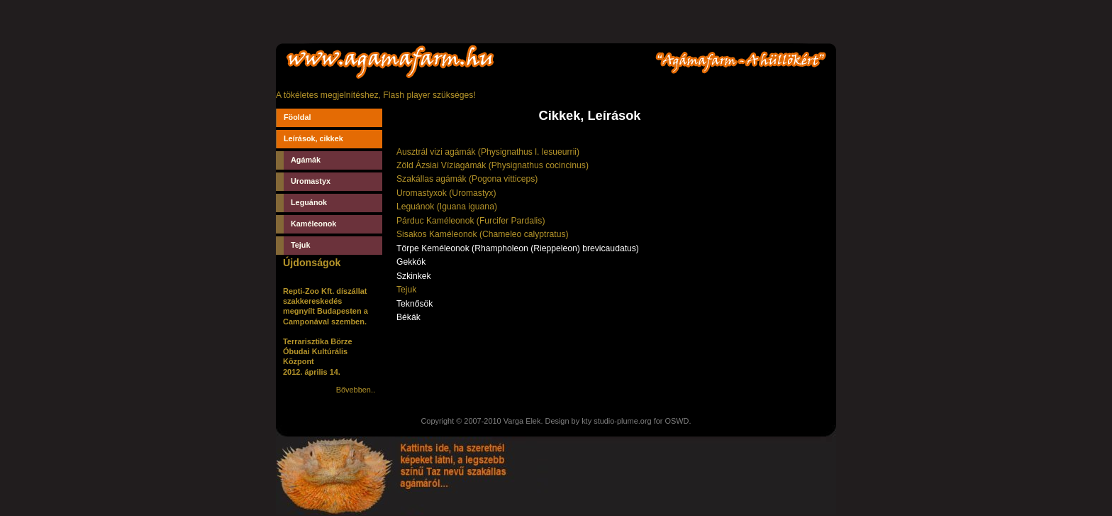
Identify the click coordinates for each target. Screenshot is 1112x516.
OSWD (677, 421)
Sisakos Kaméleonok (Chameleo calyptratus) (482, 234)
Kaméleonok (313, 223)
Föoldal (297, 117)
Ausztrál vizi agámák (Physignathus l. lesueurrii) (487, 152)
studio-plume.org (622, 421)
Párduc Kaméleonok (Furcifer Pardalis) (470, 221)
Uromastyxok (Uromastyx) (446, 193)
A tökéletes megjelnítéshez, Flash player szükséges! (376, 95)
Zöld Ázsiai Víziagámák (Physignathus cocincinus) (492, 165)
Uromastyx (310, 181)
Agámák (306, 159)
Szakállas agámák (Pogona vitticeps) (467, 179)
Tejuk (300, 245)
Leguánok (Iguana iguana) (446, 207)
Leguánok (309, 202)
